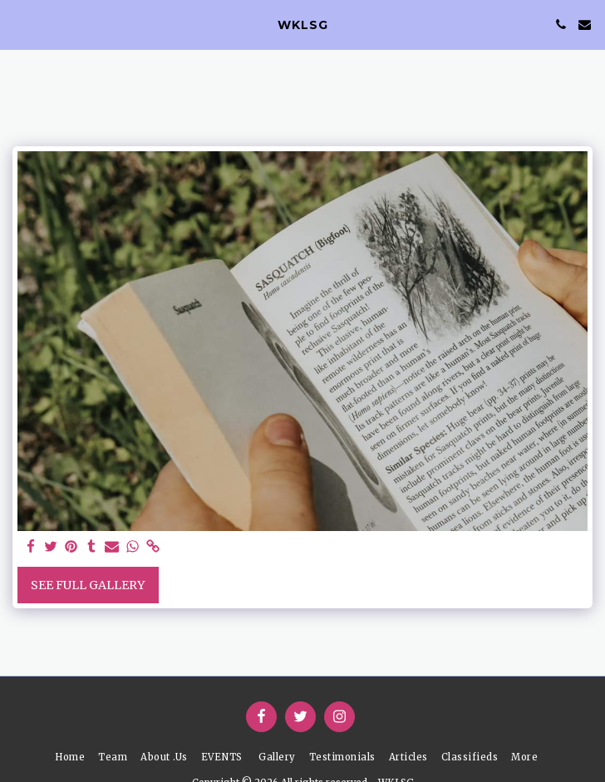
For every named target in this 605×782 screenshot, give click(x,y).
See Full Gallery (88, 585)
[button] (18, 23)
